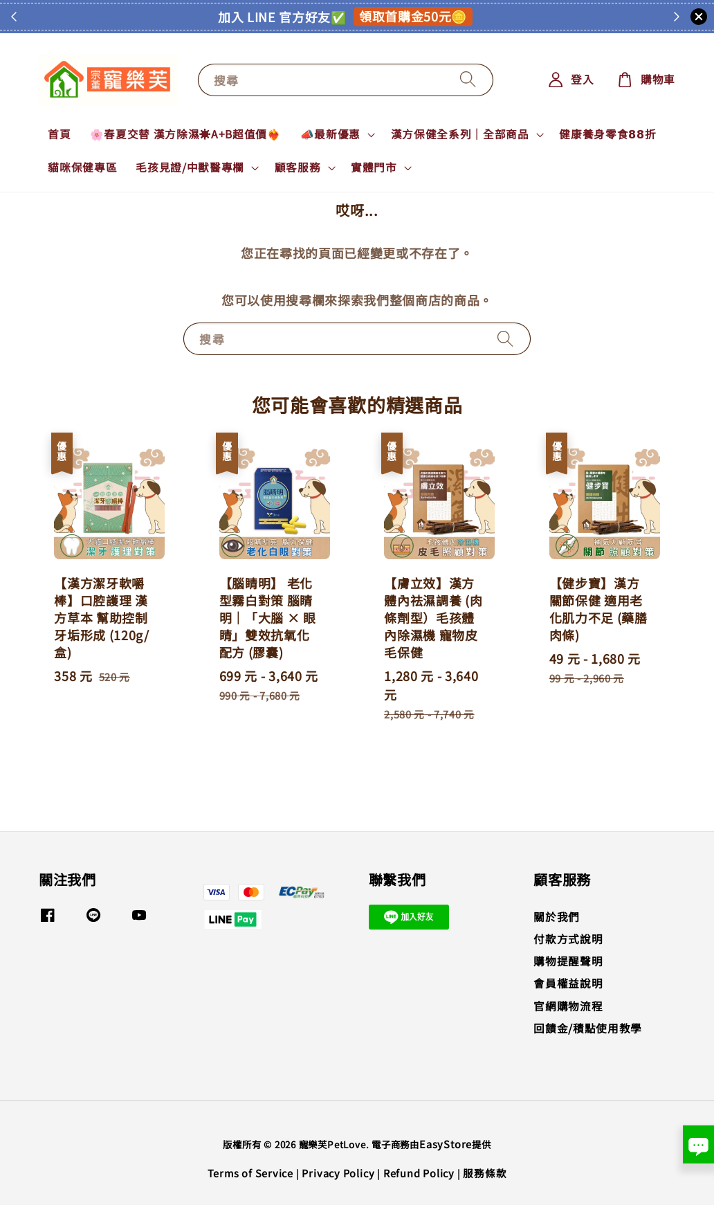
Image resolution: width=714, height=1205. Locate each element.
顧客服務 (298, 167)
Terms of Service (251, 1173)
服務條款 (484, 1173)
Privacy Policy (338, 1173)
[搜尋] (468, 79)
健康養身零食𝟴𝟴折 (607, 134)
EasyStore (445, 1143)
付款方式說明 (568, 939)
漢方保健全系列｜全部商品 (460, 134)
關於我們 (556, 917)
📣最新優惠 (330, 134)
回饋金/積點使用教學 (587, 1028)
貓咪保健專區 (82, 167)
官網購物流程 (568, 1006)
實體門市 (374, 167)
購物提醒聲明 (568, 961)
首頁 (59, 134)
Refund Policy (419, 1173)
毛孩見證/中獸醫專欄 (190, 167)
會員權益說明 (568, 983)
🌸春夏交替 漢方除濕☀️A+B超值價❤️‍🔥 (186, 134)
